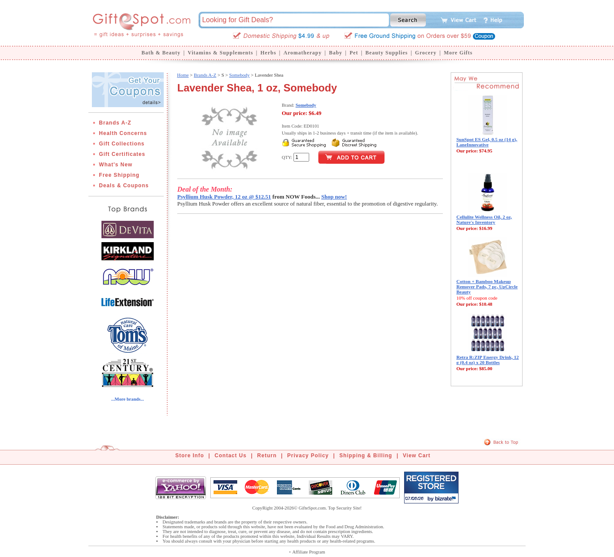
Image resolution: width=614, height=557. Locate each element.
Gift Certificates (122, 154)
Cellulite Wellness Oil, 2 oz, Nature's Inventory (484, 219)
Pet (354, 53)
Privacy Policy (308, 455)
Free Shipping (119, 175)
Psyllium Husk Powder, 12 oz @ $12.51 (224, 196)
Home (183, 75)
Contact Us (230, 455)
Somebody (239, 75)
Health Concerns (123, 133)
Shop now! (334, 196)
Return (267, 455)
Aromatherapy (302, 53)
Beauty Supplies (386, 53)
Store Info (189, 455)
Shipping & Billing (365, 455)
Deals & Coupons (123, 185)
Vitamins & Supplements (220, 53)
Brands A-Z (115, 123)
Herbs (268, 53)
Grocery (425, 53)
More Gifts (458, 53)
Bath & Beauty (161, 53)
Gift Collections (122, 144)
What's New (115, 165)
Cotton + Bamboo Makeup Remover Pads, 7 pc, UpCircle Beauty (487, 286)
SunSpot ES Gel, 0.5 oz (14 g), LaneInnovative (486, 142)
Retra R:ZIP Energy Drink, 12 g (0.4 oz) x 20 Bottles (487, 359)
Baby (335, 53)
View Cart (416, 455)
